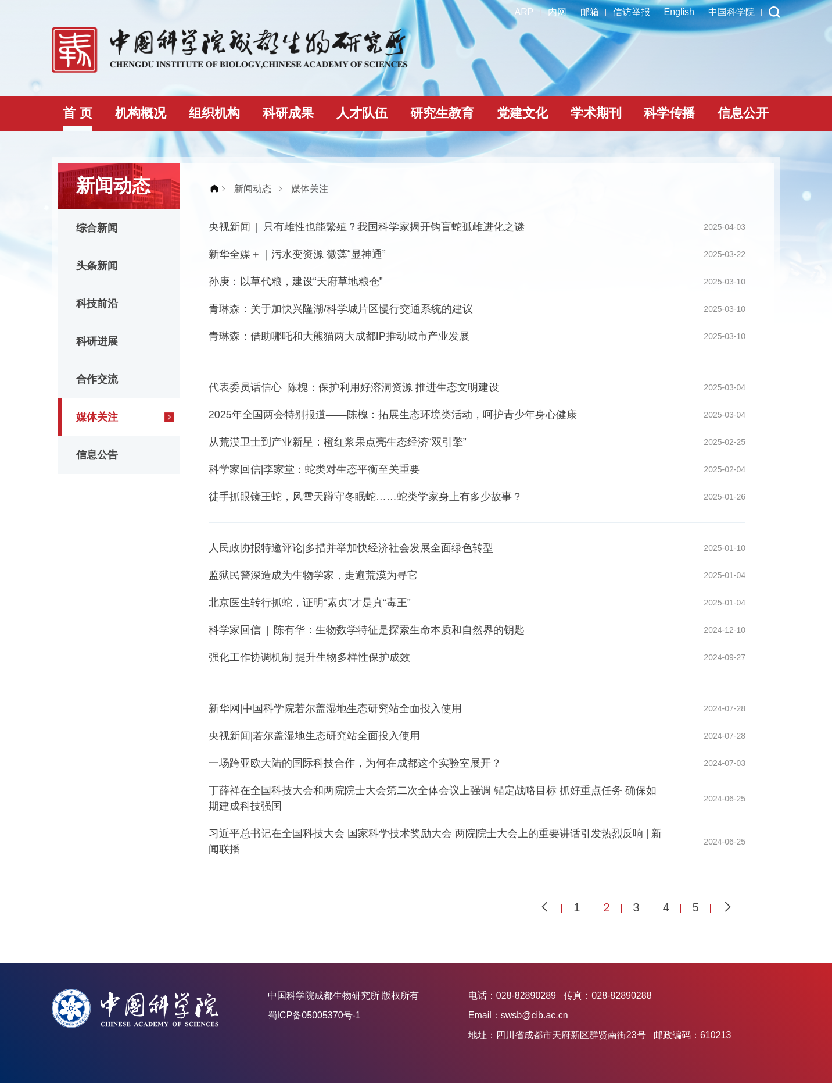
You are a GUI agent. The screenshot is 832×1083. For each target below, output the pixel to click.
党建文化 (522, 113)
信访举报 (631, 12)
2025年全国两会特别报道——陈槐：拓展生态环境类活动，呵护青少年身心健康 (393, 415)
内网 (557, 12)
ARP (524, 12)
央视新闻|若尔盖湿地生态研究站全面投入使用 (315, 736)
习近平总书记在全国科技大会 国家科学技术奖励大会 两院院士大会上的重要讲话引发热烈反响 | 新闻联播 (435, 841)
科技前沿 (97, 303)
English (679, 12)
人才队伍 (362, 113)
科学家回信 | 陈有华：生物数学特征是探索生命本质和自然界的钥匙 (367, 630)
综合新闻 (97, 228)
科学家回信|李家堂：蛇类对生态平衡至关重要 (315, 469)
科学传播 (669, 113)
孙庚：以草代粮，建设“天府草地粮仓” (296, 281)
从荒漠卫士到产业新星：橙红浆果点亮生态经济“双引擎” (338, 442)
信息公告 (97, 455)
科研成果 (288, 113)
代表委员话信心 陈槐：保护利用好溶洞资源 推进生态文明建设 (354, 387)
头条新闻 (97, 266)
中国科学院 (731, 12)
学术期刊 (596, 113)
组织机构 (214, 113)
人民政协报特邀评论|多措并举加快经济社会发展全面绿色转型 (351, 548)
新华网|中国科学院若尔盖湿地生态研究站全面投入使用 (335, 708)
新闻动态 (252, 189)
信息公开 (743, 113)
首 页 (77, 113)
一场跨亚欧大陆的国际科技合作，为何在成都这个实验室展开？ (355, 763)
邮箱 (589, 12)
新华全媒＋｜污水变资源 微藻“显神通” (297, 254)
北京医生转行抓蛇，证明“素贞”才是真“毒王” (310, 602)
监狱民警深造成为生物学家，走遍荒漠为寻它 (313, 575)
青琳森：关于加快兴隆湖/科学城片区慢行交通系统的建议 (341, 309)
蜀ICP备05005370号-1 (314, 1015)
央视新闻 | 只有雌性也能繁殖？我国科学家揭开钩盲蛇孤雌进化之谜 (367, 227)
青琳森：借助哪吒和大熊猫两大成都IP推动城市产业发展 (339, 336)
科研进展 (97, 341)
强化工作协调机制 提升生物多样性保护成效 (309, 657)
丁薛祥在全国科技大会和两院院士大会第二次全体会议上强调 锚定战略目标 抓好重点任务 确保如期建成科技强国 (433, 798)
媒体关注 (97, 417)
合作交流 (97, 379)
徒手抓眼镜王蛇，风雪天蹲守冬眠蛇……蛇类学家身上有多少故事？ (365, 497)
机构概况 (140, 113)
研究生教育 (442, 113)
